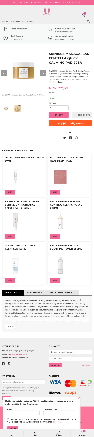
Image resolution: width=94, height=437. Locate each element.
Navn (23, 411)
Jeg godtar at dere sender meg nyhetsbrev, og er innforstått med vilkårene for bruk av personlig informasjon (20, 391)
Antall (52, 103)
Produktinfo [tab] (11, 293)
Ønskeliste (82, 115)
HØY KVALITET (52, 2)
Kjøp (59, 115)
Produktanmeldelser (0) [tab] (61, 293)
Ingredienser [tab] (33, 293)
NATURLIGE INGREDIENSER (27, 2)
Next (43, 73)
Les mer (10, 327)
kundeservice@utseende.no (17, 355)
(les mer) (57, 422)
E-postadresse (59, 411)
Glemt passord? (87, 366)
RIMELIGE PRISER (72, 2)
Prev (4, 73)
